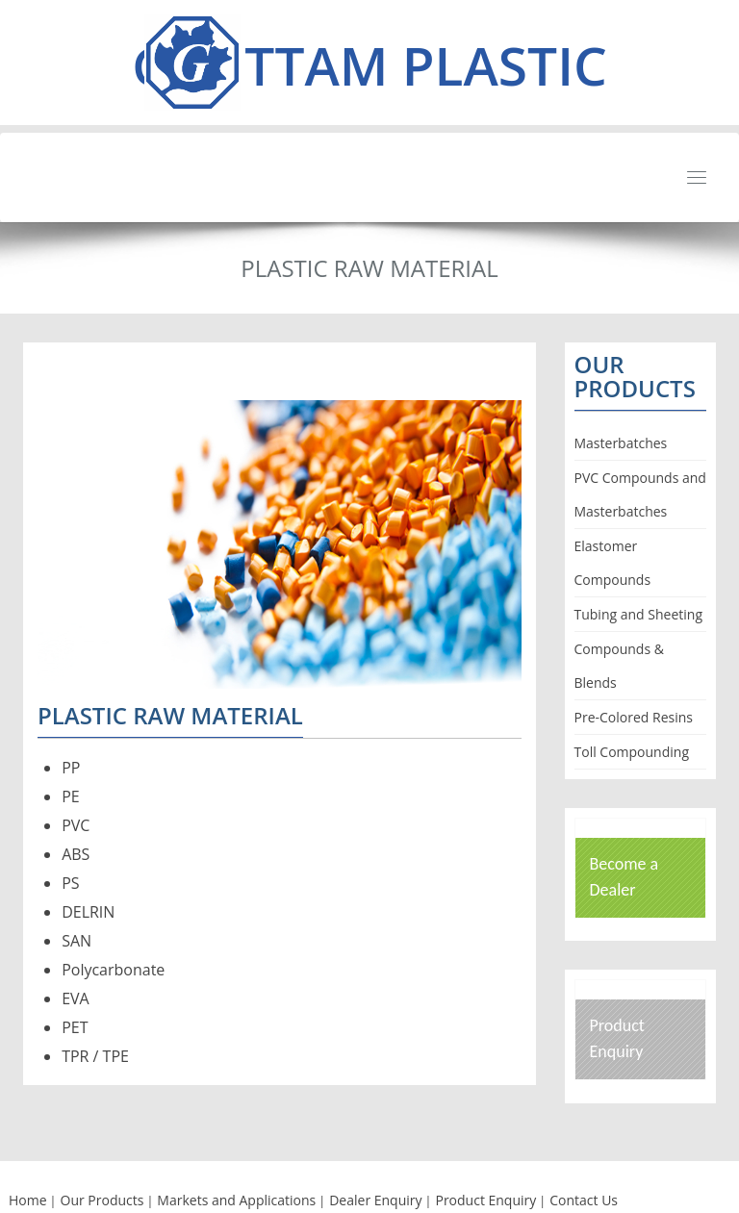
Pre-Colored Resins (633, 717)
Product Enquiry (485, 1200)
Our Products (102, 1200)
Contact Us (583, 1200)
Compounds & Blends (619, 666)
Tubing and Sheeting (638, 614)
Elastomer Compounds (612, 563)
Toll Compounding (632, 752)
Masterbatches (621, 443)
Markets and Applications (236, 1200)
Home (28, 1200)
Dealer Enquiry (375, 1200)
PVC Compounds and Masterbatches (640, 494)
